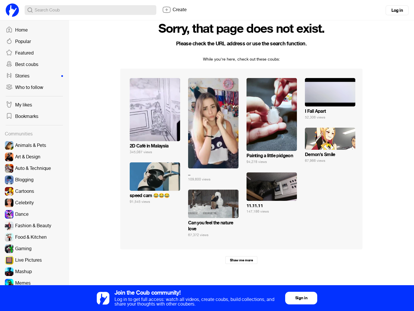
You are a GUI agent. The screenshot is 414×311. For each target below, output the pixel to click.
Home (17, 30)
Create (174, 9)
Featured (19, 53)
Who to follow (24, 87)
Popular (18, 42)
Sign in (301, 298)
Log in (397, 10)
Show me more (241, 260)
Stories (34, 76)
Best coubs (22, 65)
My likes (19, 105)
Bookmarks (22, 116)
